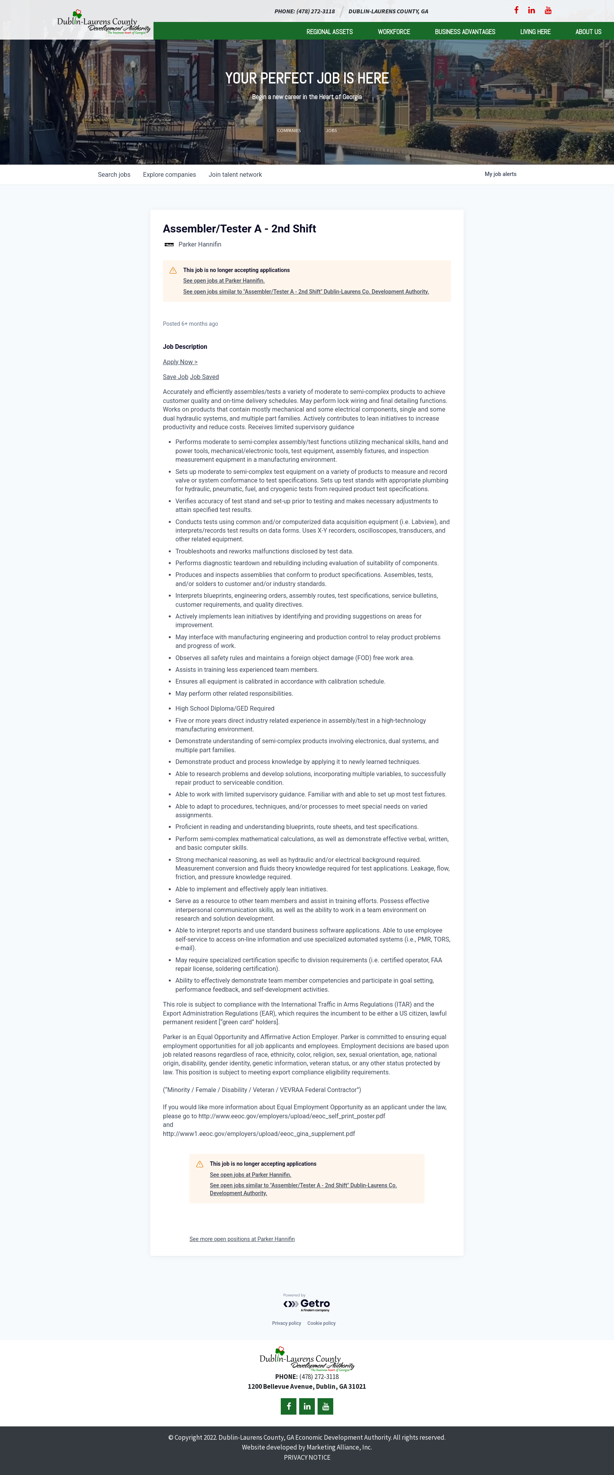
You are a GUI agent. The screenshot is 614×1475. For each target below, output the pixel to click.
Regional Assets (330, 31)
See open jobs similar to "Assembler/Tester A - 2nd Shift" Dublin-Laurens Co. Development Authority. (306, 291)
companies (169, 174)
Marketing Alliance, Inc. (339, 1447)
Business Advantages (465, 31)
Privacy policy (286, 1323)
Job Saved (204, 377)
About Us (588, 31)
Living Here (535, 31)
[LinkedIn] (531, 10)
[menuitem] (329, 31)
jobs (114, 174)
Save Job (175, 377)
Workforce (394, 31)
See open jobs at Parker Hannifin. (224, 281)
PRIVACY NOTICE (307, 1457)
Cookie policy (321, 1323)
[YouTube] (548, 10)
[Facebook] (516, 10)
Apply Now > (180, 362)
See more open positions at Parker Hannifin (242, 1239)
